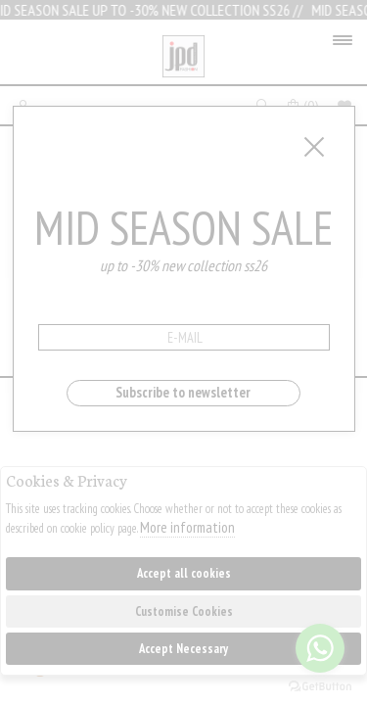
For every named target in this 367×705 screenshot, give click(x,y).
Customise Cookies (184, 611)
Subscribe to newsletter (183, 392)
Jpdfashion (183, 56)
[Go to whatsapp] (320, 648)
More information (187, 527)
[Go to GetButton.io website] (320, 685)
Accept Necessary (183, 648)
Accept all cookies (184, 573)
